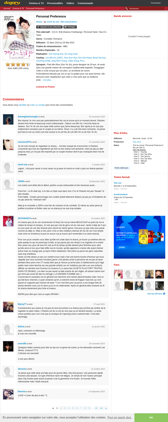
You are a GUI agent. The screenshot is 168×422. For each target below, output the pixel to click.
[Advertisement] (41, 95)
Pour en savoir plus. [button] (119, 417)
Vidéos (70, 3)
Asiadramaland (120, 194)
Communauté (85, 3)
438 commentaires (69, 22)
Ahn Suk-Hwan (85, 58)
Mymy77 (22, 304)
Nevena (22, 391)
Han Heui (137, 142)
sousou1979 (24, 142)
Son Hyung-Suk (56, 54)
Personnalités (55, 3)
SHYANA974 (24, 218)
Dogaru (12, 2)
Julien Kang (73, 61)
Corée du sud (53, 22)
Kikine (21, 326)
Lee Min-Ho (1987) (54, 58)
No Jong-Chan (71, 54)
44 (101, 408)
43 (96, 408)
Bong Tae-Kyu (99, 58)
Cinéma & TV (36, 3)
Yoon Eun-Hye (70, 58)
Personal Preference (35, 8)
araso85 (22, 343)
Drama (39, 22)
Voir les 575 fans (154, 294)
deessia (22, 369)
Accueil (7, 8)
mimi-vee (22, 164)
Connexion (156, 3)
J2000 (21, 181)
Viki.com (118, 183)
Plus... (83, 61)
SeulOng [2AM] (43, 61)
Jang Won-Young (59, 61)
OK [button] (151, 417)
